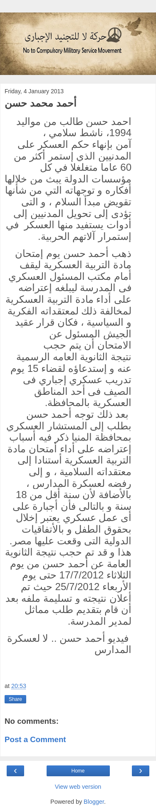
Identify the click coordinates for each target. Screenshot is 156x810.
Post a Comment (35, 739)
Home (77, 771)
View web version (78, 786)
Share (15, 699)
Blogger (94, 801)
